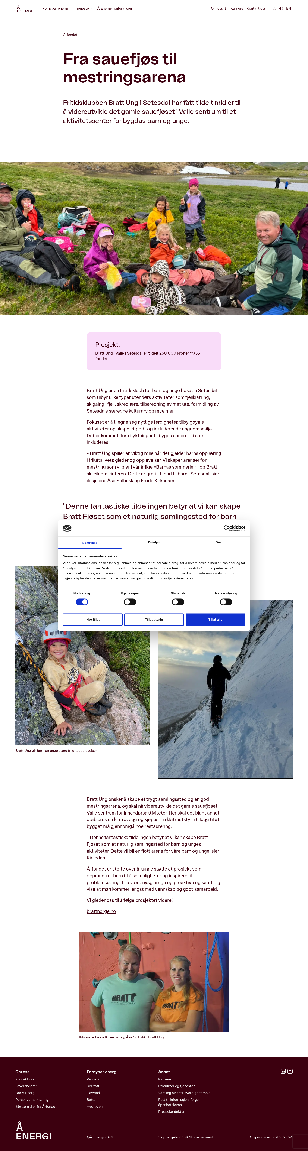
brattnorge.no (101, 911)
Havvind (93, 1093)
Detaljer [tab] (154, 542)
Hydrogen (95, 1106)
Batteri (92, 1100)
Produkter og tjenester (176, 1086)
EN (288, 8)
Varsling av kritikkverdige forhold (184, 1093)
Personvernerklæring (32, 1100)
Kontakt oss (256, 8)
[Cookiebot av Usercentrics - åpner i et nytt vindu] (226, 528)
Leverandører (26, 1086)
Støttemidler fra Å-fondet (36, 1106)
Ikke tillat (93, 619)
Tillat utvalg (154, 619)
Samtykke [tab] (90, 543)
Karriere (236, 8)
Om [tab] (218, 542)
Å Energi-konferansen (114, 8)
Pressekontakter (171, 1111)
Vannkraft (94, 1079)
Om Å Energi (25, 1093)
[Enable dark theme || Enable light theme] (281, 8)
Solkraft (93, 1086)
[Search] (274, 8)
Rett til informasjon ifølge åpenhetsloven (178, 1102)
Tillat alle (215, 619)
